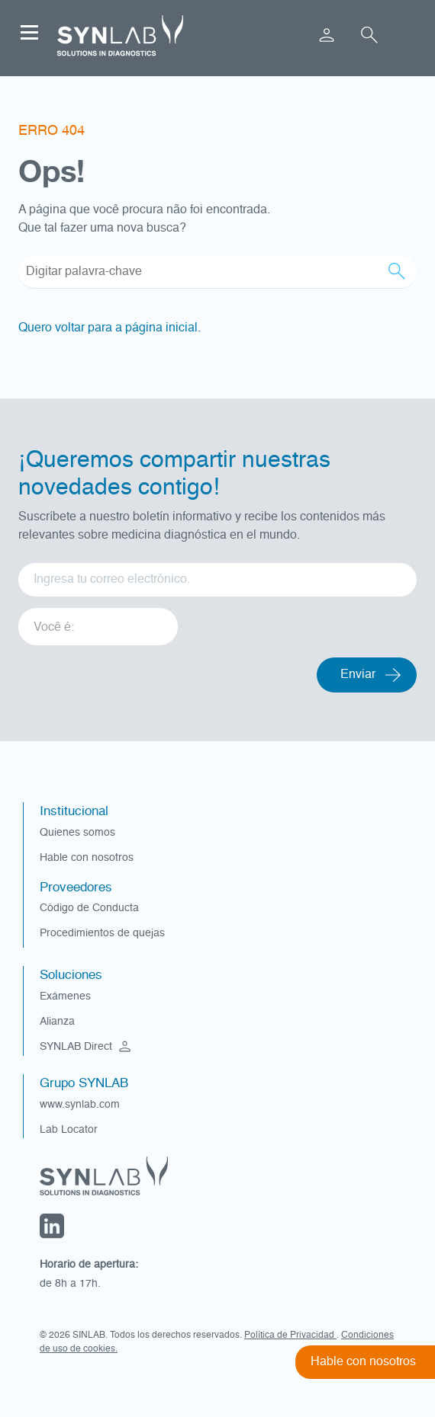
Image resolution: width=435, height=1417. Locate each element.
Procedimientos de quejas (102, 933)
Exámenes (65, 996)
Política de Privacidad (290, 1335)
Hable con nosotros (87, 857)
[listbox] (98, 621)
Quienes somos (77, 832)
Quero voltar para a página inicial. (109, 328)
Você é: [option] (54, 628)
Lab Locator (69, 1129)
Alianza (57, 1021)
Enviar (357, 675)
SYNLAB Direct (87, 1046)
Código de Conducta (89, 908)
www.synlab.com (80, 1104)
